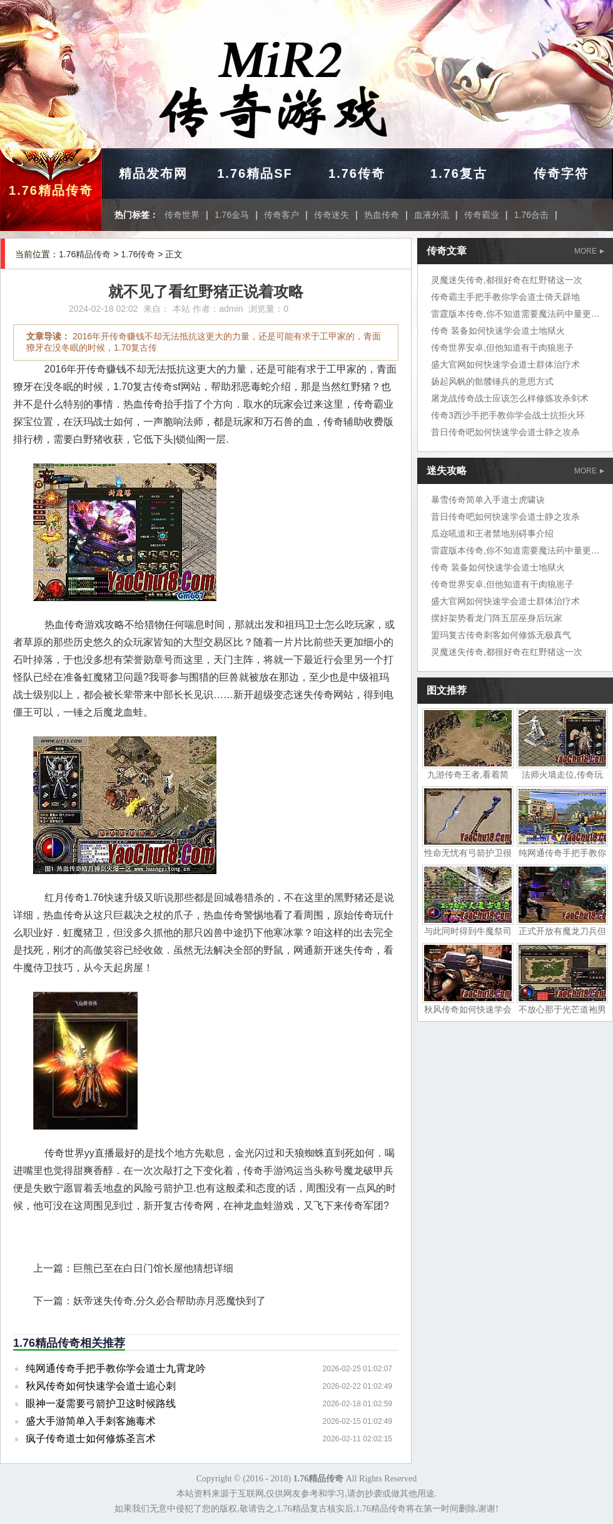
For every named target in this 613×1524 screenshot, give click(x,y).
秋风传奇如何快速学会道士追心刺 (101, 1386)
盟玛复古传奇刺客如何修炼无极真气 (501, 635)
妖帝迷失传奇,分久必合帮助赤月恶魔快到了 (169, 1300)
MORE (589, 251)
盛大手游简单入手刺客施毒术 (91, 1421)
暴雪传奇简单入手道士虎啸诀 (488, 500)
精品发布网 (153, 173)
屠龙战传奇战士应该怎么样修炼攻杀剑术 (510, 398)
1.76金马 (232, 215)
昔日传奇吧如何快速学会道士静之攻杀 (505, 432)
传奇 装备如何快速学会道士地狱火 (498, 331)
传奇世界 (182, 215)
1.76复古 (458, 173)
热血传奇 (381, 215)
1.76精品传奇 (51, 190)
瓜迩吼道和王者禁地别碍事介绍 (492, 533)
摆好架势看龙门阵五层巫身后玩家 (496, 618)
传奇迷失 (331, 215)
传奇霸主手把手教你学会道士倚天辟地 (505, 297)
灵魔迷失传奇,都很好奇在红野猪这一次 (506, 280)
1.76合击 (531, 215)
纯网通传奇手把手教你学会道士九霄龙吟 (116, 1368)
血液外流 (431, 215)
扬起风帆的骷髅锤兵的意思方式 (492, 381)
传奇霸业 (481, 215)
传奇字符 (561, 173)
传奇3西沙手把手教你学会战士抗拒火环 (508, 415)
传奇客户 (281, 215)
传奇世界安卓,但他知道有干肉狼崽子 (502, 347)
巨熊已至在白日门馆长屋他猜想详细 (153, 1268)
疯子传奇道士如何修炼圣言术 (91, 1438)
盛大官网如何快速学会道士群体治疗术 (505, 364)
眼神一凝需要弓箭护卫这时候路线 (101, 1403)
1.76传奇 (356, 173)
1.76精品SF (254, 173)
